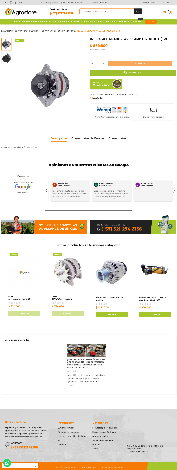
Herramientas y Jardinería (104, 432)
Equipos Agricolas (100, 436)
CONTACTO (17, 443)
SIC (59, 440)
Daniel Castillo (106, 184)
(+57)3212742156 (24, 447)
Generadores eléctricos (103, 440)
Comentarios (117, 138)
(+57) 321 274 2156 (62, 13)
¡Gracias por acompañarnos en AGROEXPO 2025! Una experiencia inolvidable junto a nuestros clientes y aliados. (86, 363)
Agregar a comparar (127, 94)
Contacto (62, 444)
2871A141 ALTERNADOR (62, 299)
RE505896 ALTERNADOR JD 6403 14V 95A (110, 299)
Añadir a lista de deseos (102, 94)
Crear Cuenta (166, 2)
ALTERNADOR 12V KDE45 (19, 299)
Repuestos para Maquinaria (104, 428)
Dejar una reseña (23, 193)
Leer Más (71, 385)
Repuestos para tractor (65, 467)
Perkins (55, 296)
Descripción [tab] (59, 138)
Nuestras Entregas (100, 2)
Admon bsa (63, 184)
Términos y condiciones (68, 432)
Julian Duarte (147, 184)
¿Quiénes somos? (66, 428)
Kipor (10, 296)
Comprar (140, 63)
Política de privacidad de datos (72, 436)
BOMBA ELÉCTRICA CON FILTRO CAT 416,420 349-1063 (153, 299)
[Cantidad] (98, 63)
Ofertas (95, 448)
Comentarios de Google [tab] (87, 138)
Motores (96, 444)
